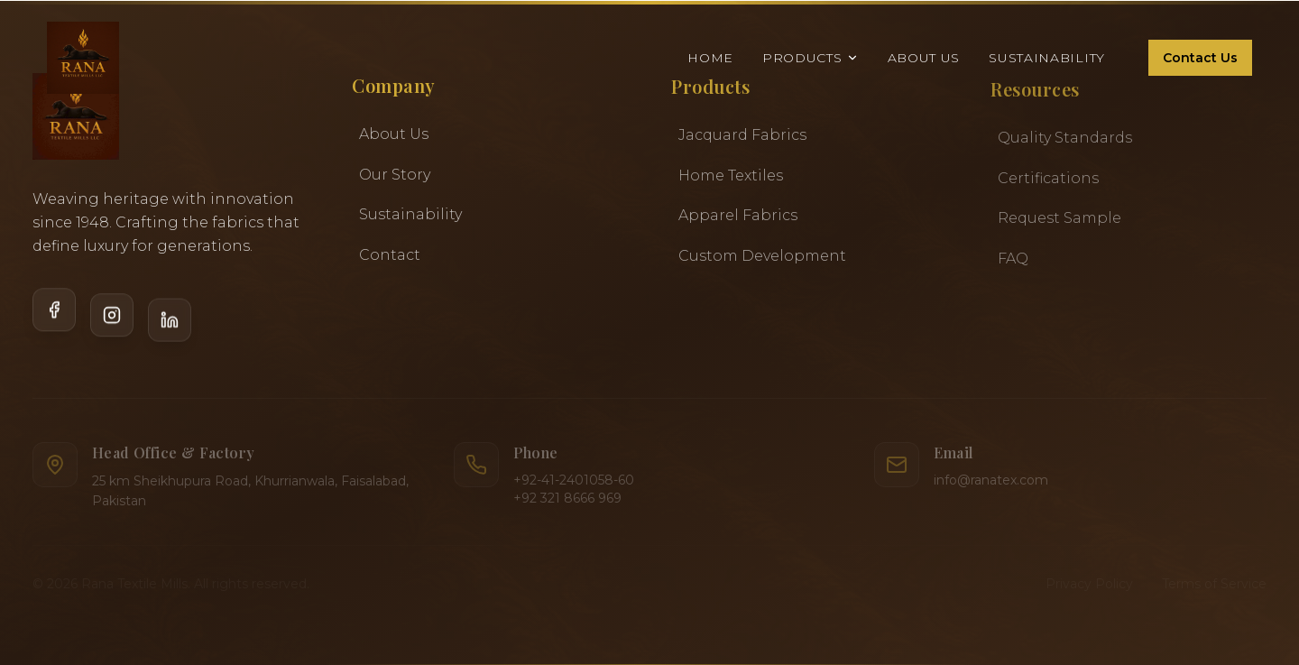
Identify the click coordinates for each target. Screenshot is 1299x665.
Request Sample (1059, 222)
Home (710, 55)
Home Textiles (730, 179)
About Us (924, 55)
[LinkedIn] (169, 325)
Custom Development (762, 259)
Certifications (1048, 182)
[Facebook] (54, 323)
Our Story (394, 176)
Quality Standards (1065, 142)
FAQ (1013, 263)
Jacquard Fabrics (742, 139)
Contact (389, 256)
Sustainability (1047, 55)
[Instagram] (112, 324)
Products (810, 55)
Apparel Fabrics (737, 219)
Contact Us (1200, 55)
